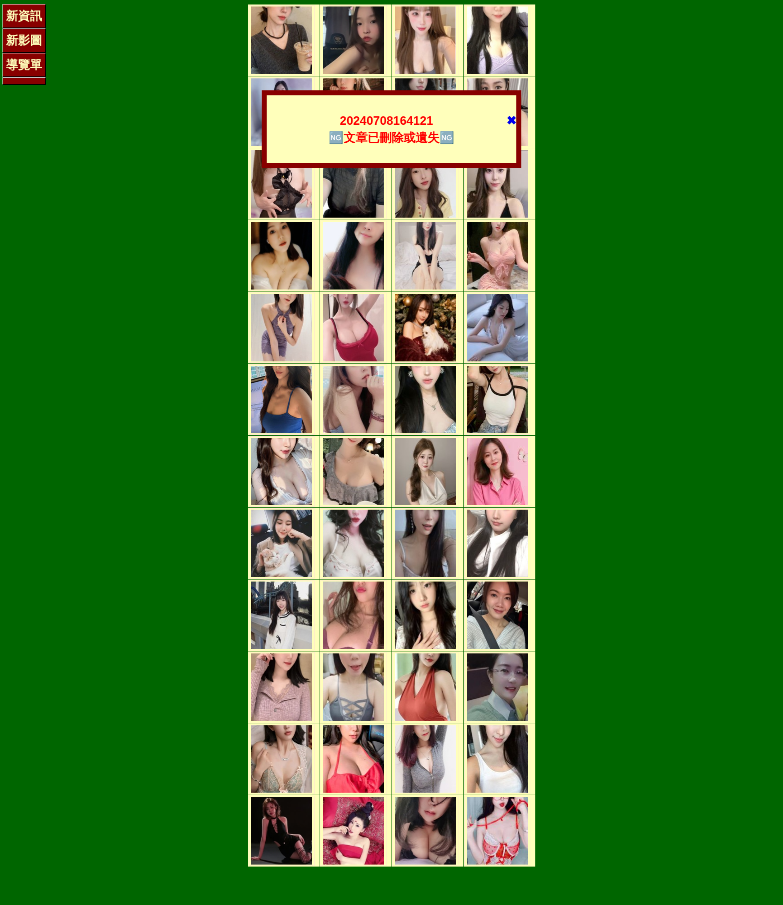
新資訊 (24, 15)
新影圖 (24, 40)
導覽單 (24, 64)
